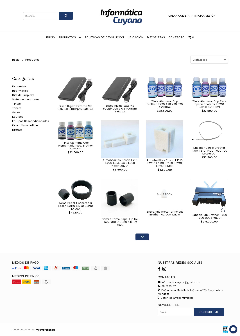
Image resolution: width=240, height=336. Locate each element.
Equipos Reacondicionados (30, 121)
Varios (16, 112)
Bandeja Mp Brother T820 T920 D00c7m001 (209, 216)
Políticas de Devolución (104, 37)
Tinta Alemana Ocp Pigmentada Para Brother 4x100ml (75, 145)
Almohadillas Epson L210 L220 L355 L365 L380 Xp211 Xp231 (120, 162)
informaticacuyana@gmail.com (179, 282)
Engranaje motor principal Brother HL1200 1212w (164, 213)
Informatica (20, 90)
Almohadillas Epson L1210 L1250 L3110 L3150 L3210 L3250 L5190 (165, 163)
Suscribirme (209, 312)
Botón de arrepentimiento (176, 297)
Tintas (16, 103)
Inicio (50, 37)
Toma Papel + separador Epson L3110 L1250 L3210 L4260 (75, 205)
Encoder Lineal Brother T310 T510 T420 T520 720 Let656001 (209, 150)
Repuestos (19, 86)
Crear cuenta (178, 15)
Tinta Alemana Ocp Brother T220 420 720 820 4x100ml (164, 104)
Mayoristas (156, 37)
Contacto (176, 37)
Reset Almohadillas (25, 125)
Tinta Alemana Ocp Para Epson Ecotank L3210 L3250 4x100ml (209, 104)
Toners (16, 108)
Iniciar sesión (205, 15)
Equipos (17, 116)
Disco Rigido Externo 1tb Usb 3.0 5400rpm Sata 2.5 (75, 107)
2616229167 (167, 286)
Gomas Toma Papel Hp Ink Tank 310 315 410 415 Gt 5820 (120, 221)
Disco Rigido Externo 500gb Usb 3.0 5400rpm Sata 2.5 (120, 108)
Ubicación (135, 37)
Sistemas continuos (25, 99)
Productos (69, 37)
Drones (17, 129)
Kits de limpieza (23, 95)
